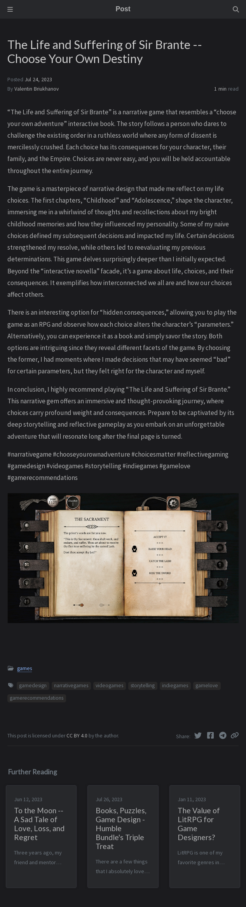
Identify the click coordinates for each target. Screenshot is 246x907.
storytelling (143, 685)
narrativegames (71, 685)
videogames (109, 685)
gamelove (206, 685)
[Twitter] (198, 735)
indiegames (175, 685)
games (24, 668)
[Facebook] (211, 735)
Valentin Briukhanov (36, 89)
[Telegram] (223, 735)
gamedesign (33, 685)
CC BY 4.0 (77, 735)
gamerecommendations (36, 698)
